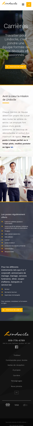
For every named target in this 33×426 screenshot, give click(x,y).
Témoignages (16, 381)
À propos (16, 370)
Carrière (16, 375)
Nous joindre (16, 386)
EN (16, 392)
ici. (12, 147)
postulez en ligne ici (15, 67)
